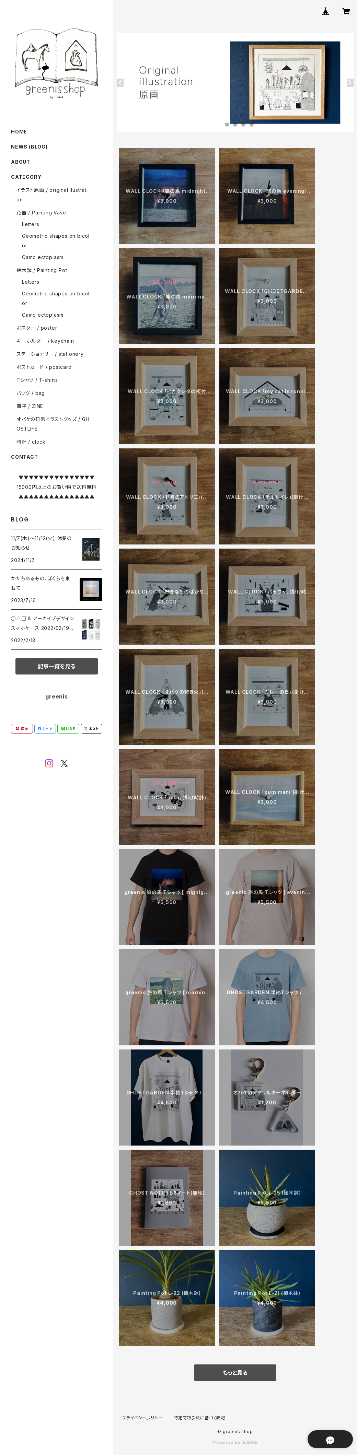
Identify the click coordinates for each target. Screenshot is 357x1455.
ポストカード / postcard (44, 367)
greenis (56, 696)
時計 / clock (31, 442)
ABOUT (20, 162)
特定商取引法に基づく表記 (199, 1417)
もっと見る (235, 1372)
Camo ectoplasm (43, 257)
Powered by (235, 1442)
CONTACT (24, 457)
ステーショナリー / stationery (50, 354)
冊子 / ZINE (29, 406)
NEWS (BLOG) (29, 147)
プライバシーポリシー (142, 1417)
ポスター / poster (36, 328)
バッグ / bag (30, 393)
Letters (30, 224)
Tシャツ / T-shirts (37, 380)
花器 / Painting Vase (41, 212)
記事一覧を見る (57, 666)
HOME (19, 131)
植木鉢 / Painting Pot (41, 270)
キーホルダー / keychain (45, 341)
